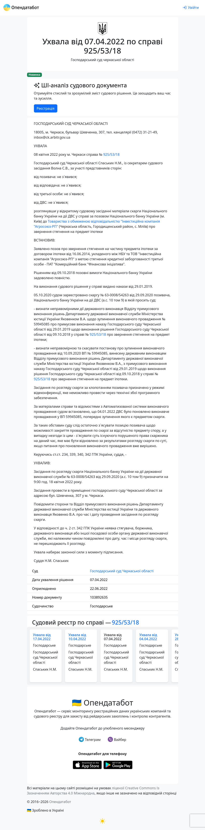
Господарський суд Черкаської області (121, 571)
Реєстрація (46, 108)
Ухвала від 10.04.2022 (77, 636)
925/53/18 (111, 154)
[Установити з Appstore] (87, 764)
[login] (191, 7)
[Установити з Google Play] (118, 764)
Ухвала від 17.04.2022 (42, 636)
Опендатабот (60, 801)
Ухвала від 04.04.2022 (148, 636)
